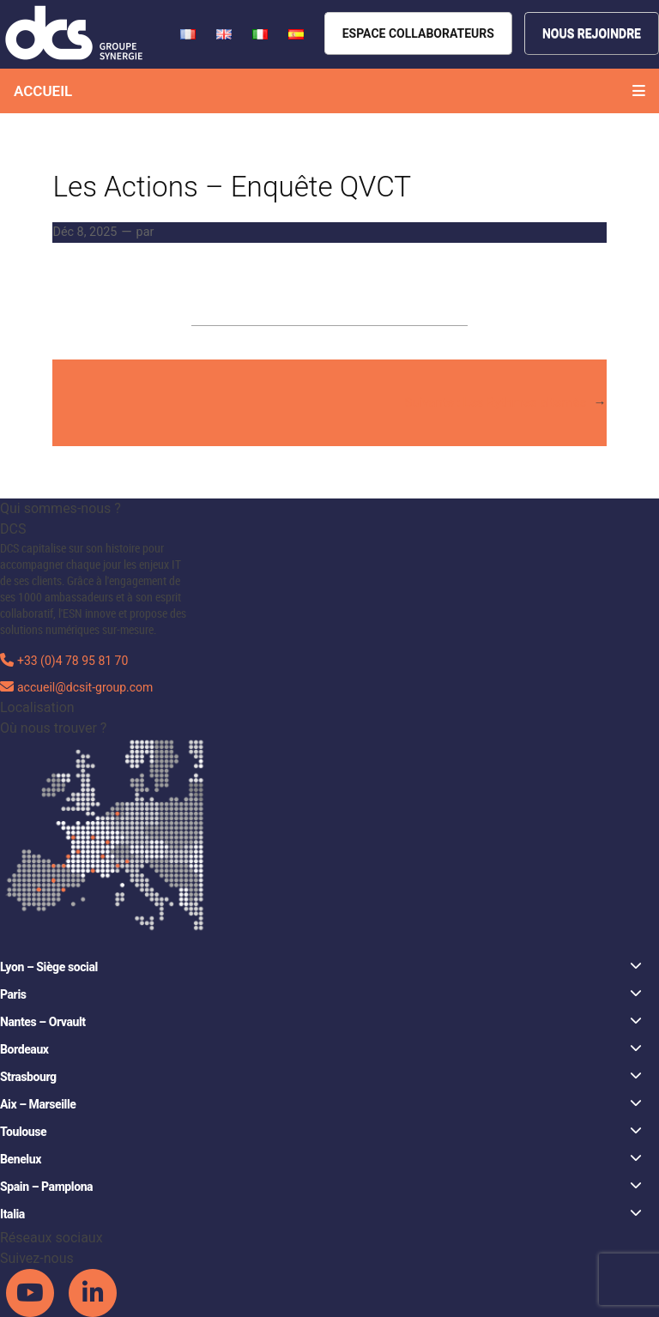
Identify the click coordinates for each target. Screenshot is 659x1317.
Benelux (321, 1158)
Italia (321, 1213)
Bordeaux (321, 1049)
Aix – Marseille (321, 1103)
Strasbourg (321, 1076)
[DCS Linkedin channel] (93, 1292)
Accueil (43, 91)
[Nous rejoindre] (591, 33)
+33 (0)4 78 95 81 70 (72, 661)
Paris (321, 994)
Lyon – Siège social (321, 966)
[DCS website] (75, 33)
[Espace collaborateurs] (418, 33)
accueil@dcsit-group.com (85, 687)
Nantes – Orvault (321, 1021)
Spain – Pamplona (321, 1186)
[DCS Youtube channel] (31, 1292)
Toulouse (321, 1131)
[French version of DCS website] (189, 33)
